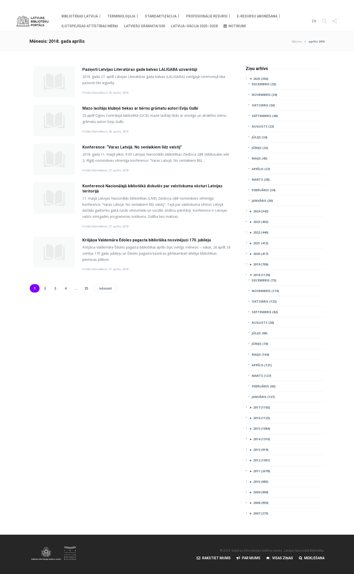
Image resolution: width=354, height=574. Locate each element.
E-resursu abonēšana (257, 16)
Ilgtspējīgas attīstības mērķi (89, 26)
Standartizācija (161, 16)
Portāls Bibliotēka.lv (94, 92)
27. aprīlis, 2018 (118, 170)
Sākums (297, 41)
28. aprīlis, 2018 (118, 131)
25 (86, 288)
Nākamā (105, 288)
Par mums (251, 558)
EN (314, 21)
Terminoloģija (121, 16)
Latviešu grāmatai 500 (144, 26)
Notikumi (237, 26)
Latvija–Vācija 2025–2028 (194, 26)
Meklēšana (314, 558)
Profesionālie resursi (206, 16)
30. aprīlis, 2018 (118, 92)
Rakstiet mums (216, 558)
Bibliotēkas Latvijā (79, 16)
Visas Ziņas (282, 558)
